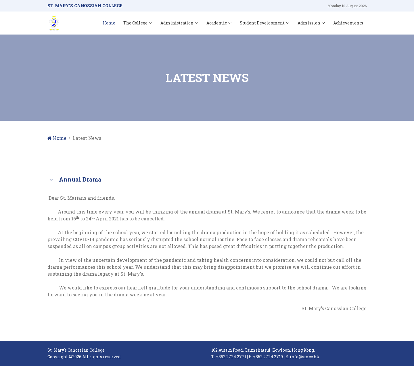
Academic (216, 23)
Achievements (348, 23)
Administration (176, 23)
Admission (309, 23)
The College (135, 23)
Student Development (262, 23)
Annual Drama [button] (74, 180)
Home (109, 23)
